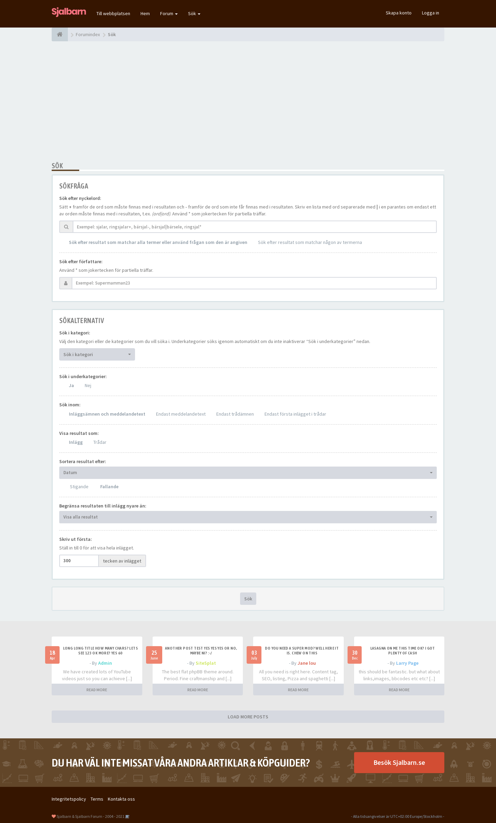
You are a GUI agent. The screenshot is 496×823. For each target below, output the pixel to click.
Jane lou (307, 663)
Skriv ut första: (75, 539)
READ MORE (96, 689)
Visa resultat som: (79, 433)
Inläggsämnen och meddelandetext (107, 414)
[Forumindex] (60, 34)
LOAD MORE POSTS (248, 717)
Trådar (99, 442)
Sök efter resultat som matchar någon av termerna (310, 242)
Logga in (430, 13)
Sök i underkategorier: (83, 376)
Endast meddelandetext (181, 414)
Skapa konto (399, 13)
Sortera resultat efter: (82, 461)
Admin (105, 663)
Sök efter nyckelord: (80, 198)
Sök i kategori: (74, 333)
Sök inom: (70, 405)
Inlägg (76, 442)
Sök (194, 13)
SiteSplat (206, 663)
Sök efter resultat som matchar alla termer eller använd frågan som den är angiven (158, 242)
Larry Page (407, 663)
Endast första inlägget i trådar (295, 414)
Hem (145, 13)
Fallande (109, 486)
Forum (169, 13)
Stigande (79, 486)
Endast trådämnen (235, 414)
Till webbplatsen (113, 13)
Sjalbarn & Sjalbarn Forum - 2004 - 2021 (90, 816)
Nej (88, 385)
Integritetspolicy (69, 799)
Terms (97, 799)
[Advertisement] (248, 101)
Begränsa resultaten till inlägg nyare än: (102, 506)
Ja (71, 385)
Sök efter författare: (81, 261)
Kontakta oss (121, 799)
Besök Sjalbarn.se (399, 762)
